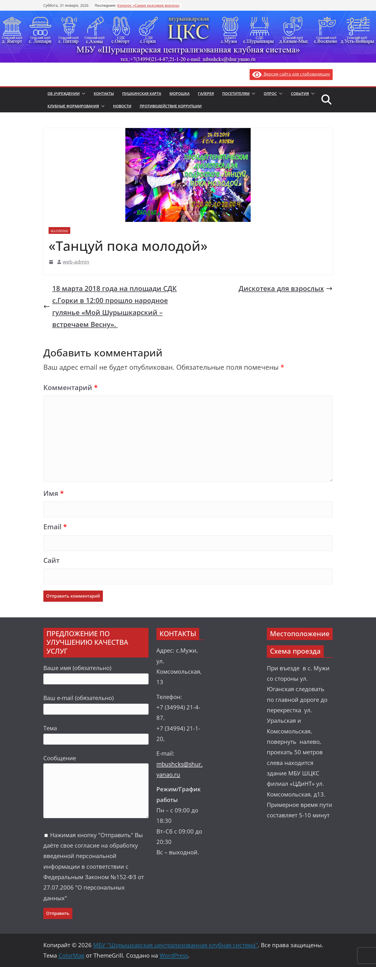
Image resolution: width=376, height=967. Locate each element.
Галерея (206, 93)
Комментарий (70, 387)
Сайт (51, 560)
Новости (122, 106)
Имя (53, 493)
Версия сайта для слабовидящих (291, 74)
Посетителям (236, 93)
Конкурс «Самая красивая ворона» (148, 5)
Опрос (270, 93)
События (300, 93)
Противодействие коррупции (171, 106)
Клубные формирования (73, 106)
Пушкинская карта (141, 93)
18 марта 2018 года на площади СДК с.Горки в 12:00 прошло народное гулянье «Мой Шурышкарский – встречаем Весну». (110, 306)
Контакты (104, 93)
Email (55, 526)
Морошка (179, 93)
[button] (82, 93)
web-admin (76, 261)
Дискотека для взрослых (286, 288)
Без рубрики (59, 230)
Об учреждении (64, 93)
